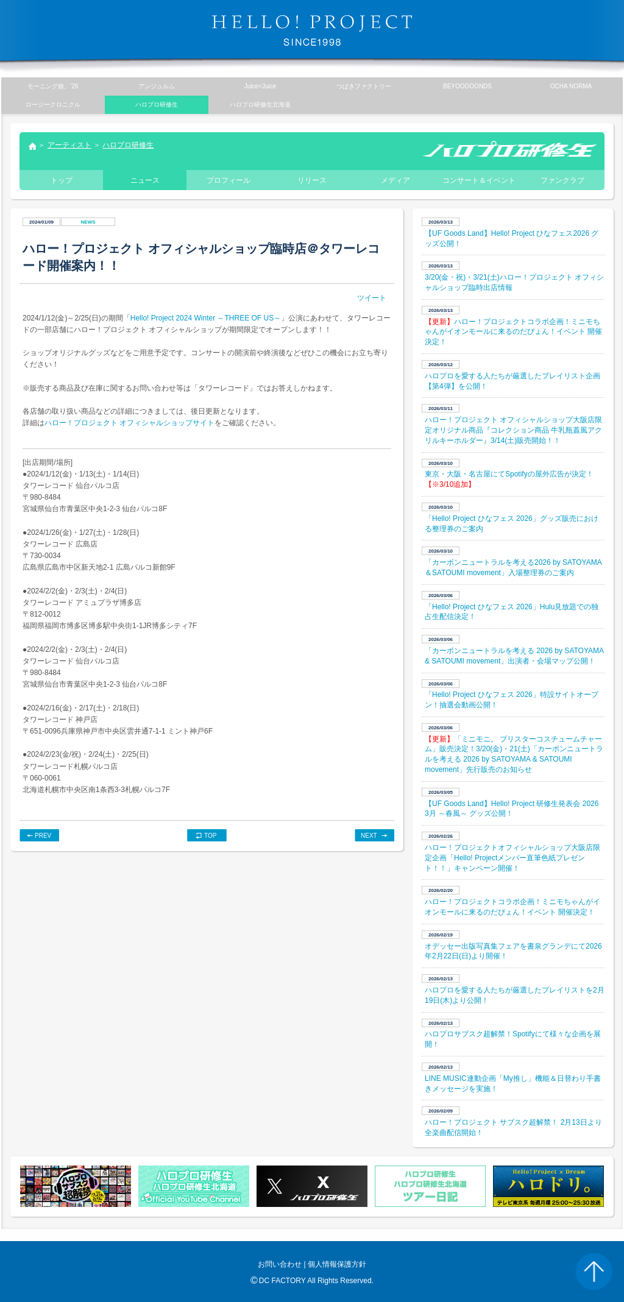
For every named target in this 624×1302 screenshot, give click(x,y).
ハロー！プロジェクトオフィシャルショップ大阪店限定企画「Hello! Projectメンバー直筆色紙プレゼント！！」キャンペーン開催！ (512, 857)
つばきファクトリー (363, 86)
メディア (395, 180)
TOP (210, 835)
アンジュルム (156, 86)
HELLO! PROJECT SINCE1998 (312, 30)
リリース (312, 180)
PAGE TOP (593, 1271)
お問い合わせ (280, 1264)
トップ (31, 147)
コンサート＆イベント (479, 180)
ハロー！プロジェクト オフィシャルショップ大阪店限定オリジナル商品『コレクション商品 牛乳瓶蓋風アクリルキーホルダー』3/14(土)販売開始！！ (513, 430)
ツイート (371, 298)
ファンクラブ (562, 180)
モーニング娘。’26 (52, 86)
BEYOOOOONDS (467, 86)
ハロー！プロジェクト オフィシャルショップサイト (129, 423)
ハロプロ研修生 (128, 145)
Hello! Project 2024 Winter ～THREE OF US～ (205, 318)
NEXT (369, 835)
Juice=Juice (260, 86)
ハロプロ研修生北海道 (260, 104)
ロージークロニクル (53, 104)
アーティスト (69, 145)
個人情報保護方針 (337, 1264)
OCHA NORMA (571, 86)
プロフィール (228, 180)
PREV (43, 835)
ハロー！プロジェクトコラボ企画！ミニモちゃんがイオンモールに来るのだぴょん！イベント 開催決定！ (513, 332)
